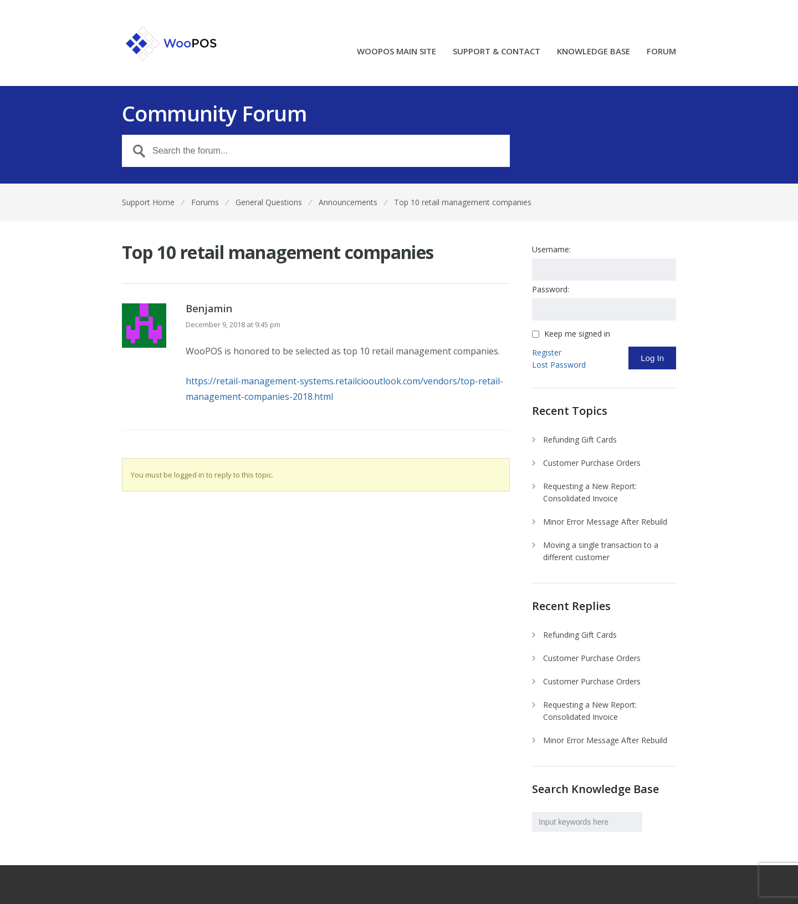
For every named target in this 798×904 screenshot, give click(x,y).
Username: (551, 249)
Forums (205, 202)
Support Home (148, 202)
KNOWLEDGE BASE (593, 52)
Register (546, 352)
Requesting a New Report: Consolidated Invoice (590, 492)
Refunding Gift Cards (580, 439)
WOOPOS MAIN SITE (396, 52)
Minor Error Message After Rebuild (605, 521)
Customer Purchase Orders (592, 463)
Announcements (348, 202)
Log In (652, 358)
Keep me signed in (577, 334)
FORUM (661, 52)
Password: (550, 289)
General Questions (269, 202)
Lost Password (559, 364)
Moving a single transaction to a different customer (600, 551)
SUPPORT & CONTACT (496, 52)
